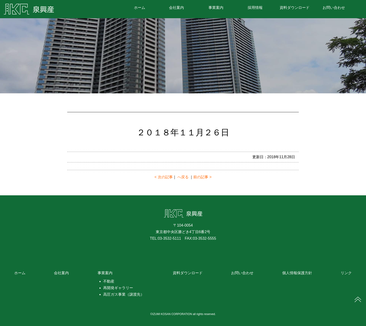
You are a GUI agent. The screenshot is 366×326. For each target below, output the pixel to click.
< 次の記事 (164, 177)
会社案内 (176, 8)
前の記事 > (202, 177)
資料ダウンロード (295, 8)
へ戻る (183, 177)
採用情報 (255, 8)
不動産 (108, 281)
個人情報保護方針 (297, 273)
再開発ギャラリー (118, 288)
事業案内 (215, 8)
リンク (346, 273)
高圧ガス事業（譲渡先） (123, 294)
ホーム (139, 8)
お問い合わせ (334, 8)
